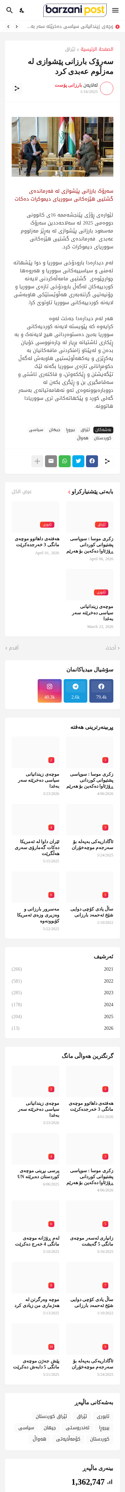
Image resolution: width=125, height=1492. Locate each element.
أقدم (14, 648)
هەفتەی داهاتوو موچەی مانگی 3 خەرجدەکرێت (37, 541)
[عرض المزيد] (37, 461)
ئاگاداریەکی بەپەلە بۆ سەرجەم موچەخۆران (93, 844)
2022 (62, 981)
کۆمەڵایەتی (68, 1439)
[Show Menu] (116, 10)
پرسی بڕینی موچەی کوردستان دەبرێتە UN (38, 1173)
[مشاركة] (17, 88)
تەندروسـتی (77, 1427)
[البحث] (9, 10)
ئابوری (103, 1416)
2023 (62, 992)
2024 (62, 1004)
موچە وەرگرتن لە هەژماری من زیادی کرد (36, 1302)
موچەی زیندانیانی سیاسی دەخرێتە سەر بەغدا (68, 27)
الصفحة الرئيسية (97, 50)
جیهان (54, 430)
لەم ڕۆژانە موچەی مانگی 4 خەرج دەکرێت (37, 1241)
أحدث (111, 648)
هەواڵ (82, 438)
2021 (62, 970)
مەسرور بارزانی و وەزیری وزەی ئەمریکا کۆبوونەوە (38, 915)
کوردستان (102, 438)
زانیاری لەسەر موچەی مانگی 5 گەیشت (91, 1241)
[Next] (8, 26)
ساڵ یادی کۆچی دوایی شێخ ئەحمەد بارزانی (92, 912)
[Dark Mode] (22, 10)
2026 (62, 1028)
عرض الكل (22, 491)
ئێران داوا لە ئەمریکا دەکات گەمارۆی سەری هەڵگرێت (37, 847)
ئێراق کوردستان (51, 1416)
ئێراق (70, 50)
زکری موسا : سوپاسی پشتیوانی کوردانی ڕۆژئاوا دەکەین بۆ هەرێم (90, 544)
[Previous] (16, 26)
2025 (62, 1016)
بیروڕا (70, 430)
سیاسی (36, 430)
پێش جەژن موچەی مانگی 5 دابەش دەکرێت (36, 1364)
